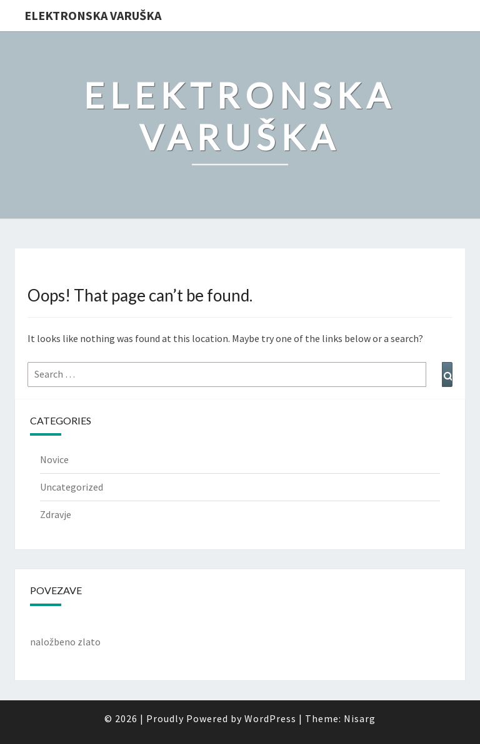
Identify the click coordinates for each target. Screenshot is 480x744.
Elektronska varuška (92, 15)
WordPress (270, 718)
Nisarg (360, 718)
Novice (54, 459)
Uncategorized (71, 487)
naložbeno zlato (65, 641)
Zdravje (55, 514)
